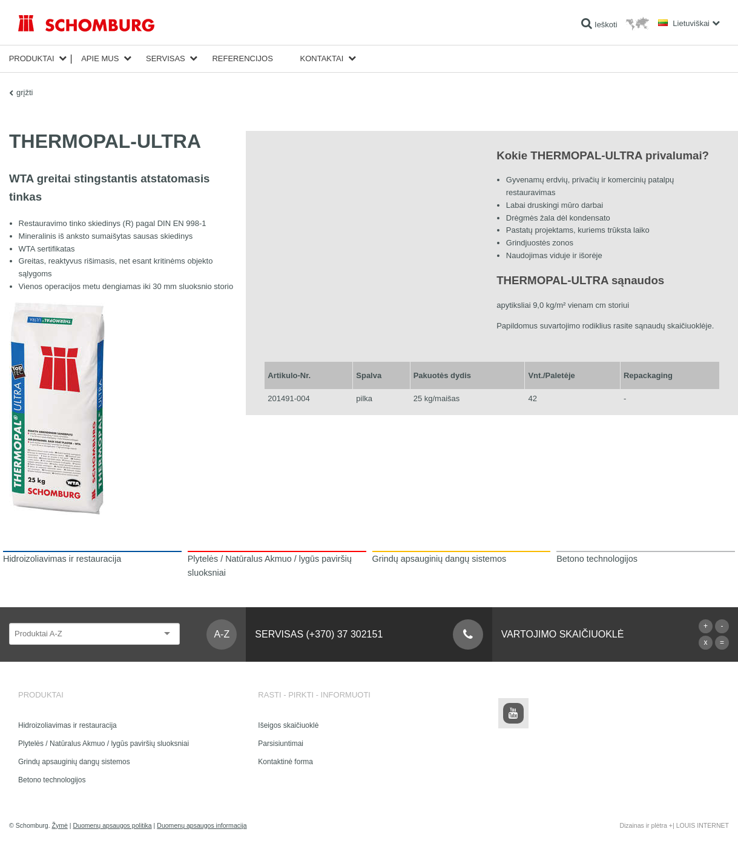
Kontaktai (322, 58)
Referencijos (242, 58)
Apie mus (100, 58)
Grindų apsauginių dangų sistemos (74, 761)
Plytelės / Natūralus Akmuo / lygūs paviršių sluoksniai (103, 743)
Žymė (60, 825)
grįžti (24, 92)
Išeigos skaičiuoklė (288, 725)
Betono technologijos (51, 780)
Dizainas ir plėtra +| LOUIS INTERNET (674, 825)
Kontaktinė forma (285, 761)
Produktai (31, 58)
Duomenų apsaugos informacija (201, 825)
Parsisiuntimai (280, 743)
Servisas (165, 58)
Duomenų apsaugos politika (112, 825)
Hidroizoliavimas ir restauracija (67, 725)
